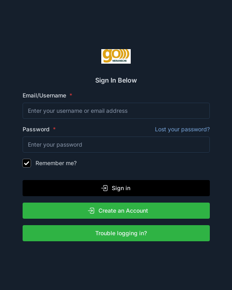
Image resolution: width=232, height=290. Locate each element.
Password (116, 129)
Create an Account (117, 211)
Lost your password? (182, 129)
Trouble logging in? (118, 233)
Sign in (115, 188)
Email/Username (45, 95)
